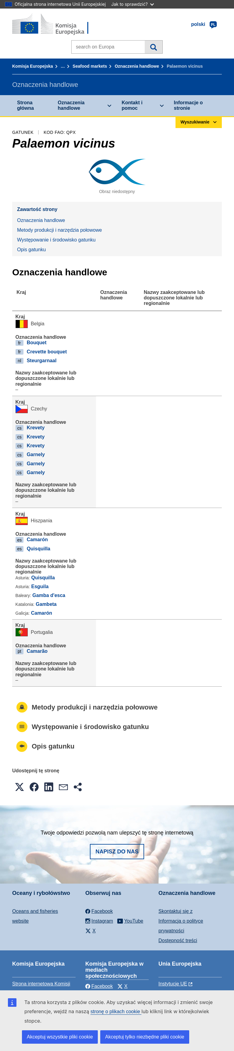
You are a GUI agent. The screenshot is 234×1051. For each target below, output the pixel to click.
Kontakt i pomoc (132, 105)
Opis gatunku (31, 249)
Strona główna (25, 105)
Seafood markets (90, 66)
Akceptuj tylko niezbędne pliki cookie (144, 1036)
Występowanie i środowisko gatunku (56, 239)
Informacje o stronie (188, 105)
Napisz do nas (116, 852)
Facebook (99, 986)
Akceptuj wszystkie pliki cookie (60, 1036)
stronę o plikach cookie (115, 1011)
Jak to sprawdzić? (132, 4)
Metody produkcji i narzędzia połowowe (59, 230)
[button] (19, 787)
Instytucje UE (172, 983)
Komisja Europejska (32, 66)
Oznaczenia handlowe (137, 66)
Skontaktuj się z (175, 911)
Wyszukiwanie (153, 47)
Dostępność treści (177, 940)
